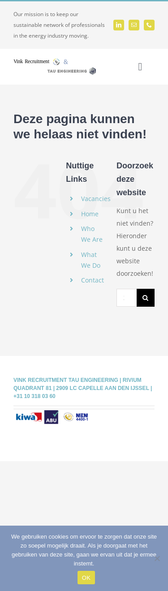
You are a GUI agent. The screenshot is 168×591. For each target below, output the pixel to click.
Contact (92, 280)
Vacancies (96, 198)
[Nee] (156, 558)
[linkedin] (118, 25)
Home (90, 214)
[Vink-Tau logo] (54, 61)
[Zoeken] (146, 298)
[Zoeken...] (126, 298)
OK (86, 577)
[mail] (134, 25)
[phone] (149, 25)
